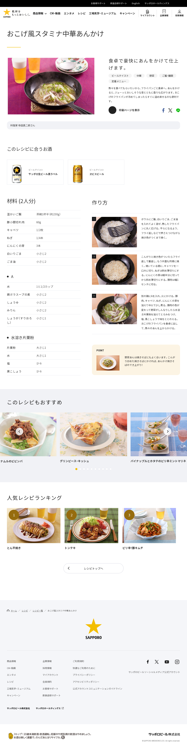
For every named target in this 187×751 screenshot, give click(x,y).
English (136, 3)
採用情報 (179, 15)
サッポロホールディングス (157, 3)
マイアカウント (147, 15)
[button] (76, 469)
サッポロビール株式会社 (18, 708)
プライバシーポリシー (84, 674)
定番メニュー (119, 81)
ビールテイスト (120, 75)
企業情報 (164, 15)
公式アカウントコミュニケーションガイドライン (97, 688)
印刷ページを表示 (129, 110)
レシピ (82, 13)
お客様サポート (98, 3)
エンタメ (69, 13)
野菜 (151, 75)
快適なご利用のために (84, 668)
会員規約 (47, 681)
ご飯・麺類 (167, 75)
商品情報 (38, 13)
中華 (139, 75)
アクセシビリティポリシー (86, 681)
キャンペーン (127, 13)
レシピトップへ (93, 568)
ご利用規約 (78, 661)
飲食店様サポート (118, 3)
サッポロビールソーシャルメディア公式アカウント (154, 672)
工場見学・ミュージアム (102, 13)
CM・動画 (55, 13)
